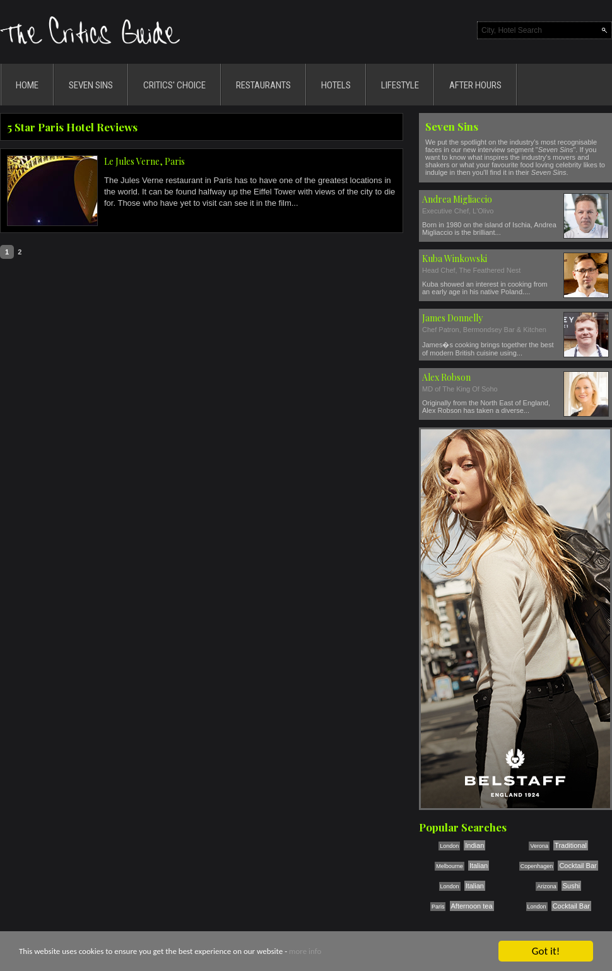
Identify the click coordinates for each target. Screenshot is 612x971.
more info (305, 951)
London (449, 846)
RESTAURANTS (263, 85)
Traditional (571, 845)
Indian (474, 845)
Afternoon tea (472, 906)
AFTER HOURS (475, 85)
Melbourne (449, 866)
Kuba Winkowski (454, 259)
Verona (539, 846)
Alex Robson (446, 377)
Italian (478, 865)
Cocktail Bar (577, 865)
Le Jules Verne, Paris (144, 161)
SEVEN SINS (91, 85)
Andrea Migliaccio (457, 199)
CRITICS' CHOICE (174, 85)
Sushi (571, 886)
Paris (438, 906)
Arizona (546, 886)
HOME (27, 85)
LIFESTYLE (400, 85)
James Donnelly (452, 318)
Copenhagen (537, 866)
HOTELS (336, 85)
